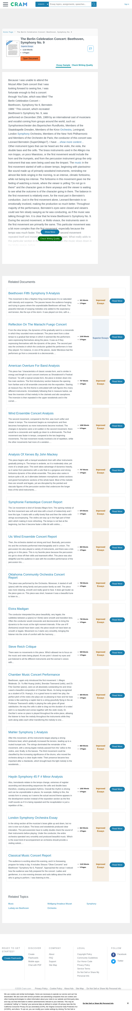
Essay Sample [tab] (63, 65)
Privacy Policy (83, 965)
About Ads (70, 988)
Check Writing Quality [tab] (82, 65)
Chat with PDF (35, 965)
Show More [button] (50, 232)
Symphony (24, 133)
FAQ (51, 958)
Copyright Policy (84, 954)
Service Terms (83, 969)
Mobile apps (33, 961)
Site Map (53, 965)
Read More (117, 301)
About (51, 954)
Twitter (119, 961)
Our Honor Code (84, 961)
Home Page (8, 32)
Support (52, 961)
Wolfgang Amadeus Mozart (59, 904)
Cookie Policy (57, 988)
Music (11, 904)
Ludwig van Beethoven (18, 908)
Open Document (30, 58)
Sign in (126, 4)
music (78, 162)
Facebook (121, 954)
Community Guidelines (87, 958)
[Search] (94, 4)
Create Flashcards (12, 958)
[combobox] (42, 4)
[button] (5, 4)
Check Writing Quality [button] (50, 239)
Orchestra (66, 129)
